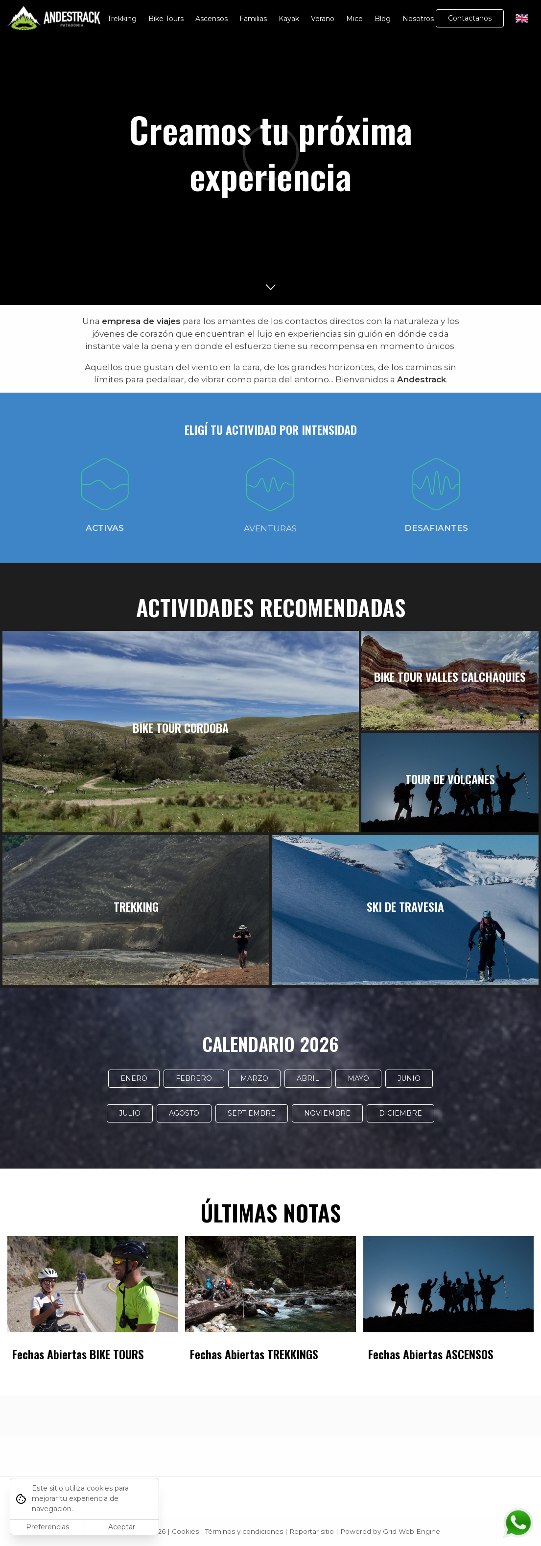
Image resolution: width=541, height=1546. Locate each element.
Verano (322, 18)
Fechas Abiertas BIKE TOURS (78, 1354)
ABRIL (308, 1078)
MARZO (254, 1078)
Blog (383, 18)
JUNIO (409, 1078)
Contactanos (470, 18)
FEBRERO (194, 1078)
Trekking (122, 18)
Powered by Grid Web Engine (390, 1531)
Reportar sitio (311, 1531)
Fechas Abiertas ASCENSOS (431, 1354)
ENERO (133, 1078)
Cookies (185, 1531)
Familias (253, 18)
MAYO (358, 1078)
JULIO (130, 1113)
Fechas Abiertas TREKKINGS (254, 1354)
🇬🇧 (522, 18)
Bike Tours (166, 18)
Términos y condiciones (244, 1531)
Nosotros (418, 18)
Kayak (289, 18)
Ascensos (211, 18)
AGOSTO (184, 1113)
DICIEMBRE (400, 1113)
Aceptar (121, 1526)
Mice (354, 18)
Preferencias (47, 1526)
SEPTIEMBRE (252, 1113)
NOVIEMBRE (327, 1113)
